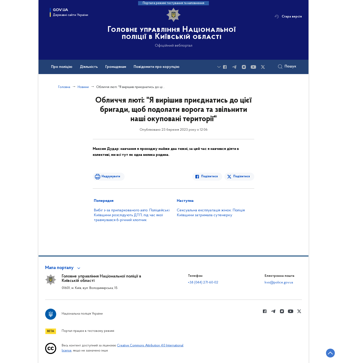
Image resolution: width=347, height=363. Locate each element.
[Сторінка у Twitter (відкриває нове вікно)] (263, 67)
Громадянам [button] (115, 67)
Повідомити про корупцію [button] (156, 67)
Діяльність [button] (89, 67)
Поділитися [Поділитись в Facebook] (209, 176)
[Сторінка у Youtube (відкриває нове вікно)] (253, 67)
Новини (83, 87)
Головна (64, 87)
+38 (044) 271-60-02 (203, 282)
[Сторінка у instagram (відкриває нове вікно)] (244, 67)
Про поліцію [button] (61, 67)
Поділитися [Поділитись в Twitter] (241, 176)
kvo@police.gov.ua (279, 282)
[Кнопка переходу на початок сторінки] (330, 353)
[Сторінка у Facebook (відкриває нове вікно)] (224, 67)
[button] (63, 268)
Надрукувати (111, 176)
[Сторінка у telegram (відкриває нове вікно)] (234, 67)
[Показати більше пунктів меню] (219, 67)
